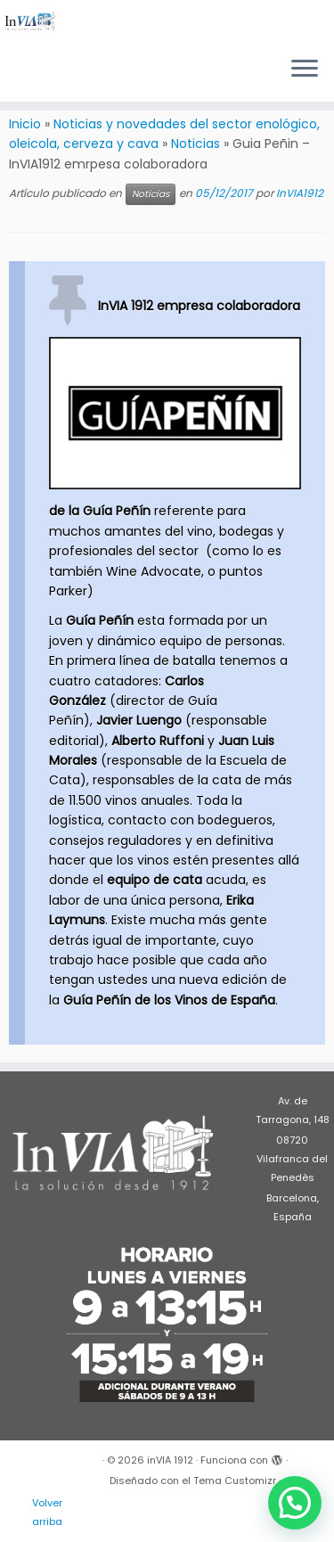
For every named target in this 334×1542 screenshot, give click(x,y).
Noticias (195, 143)
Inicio (25, 124)
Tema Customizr (234, 1480)
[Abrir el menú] (304, 69)
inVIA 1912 (170, 1460)
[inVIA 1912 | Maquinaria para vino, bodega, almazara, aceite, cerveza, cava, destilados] (30, 21)
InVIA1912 (299, 193)
